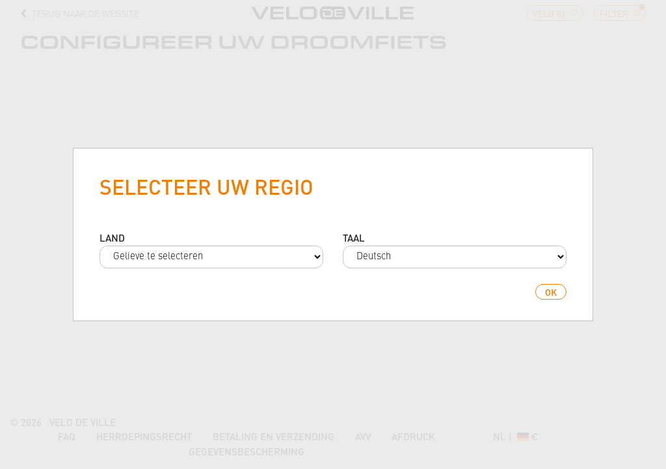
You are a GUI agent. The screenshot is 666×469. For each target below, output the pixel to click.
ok (551, 292)
